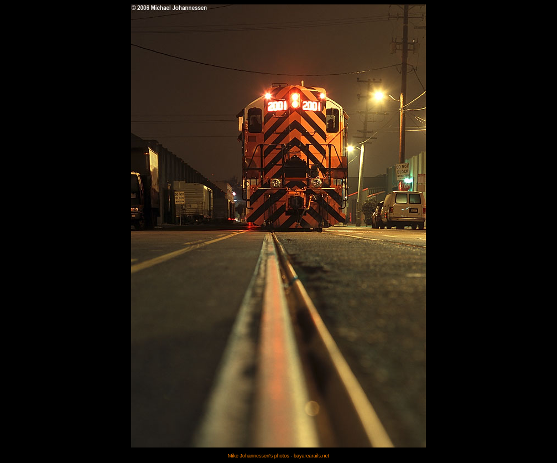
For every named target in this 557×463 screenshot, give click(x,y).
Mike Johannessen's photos (258, 456)
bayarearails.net (311, 456)
